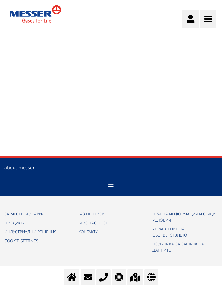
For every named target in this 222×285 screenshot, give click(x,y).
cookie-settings (21, 240)
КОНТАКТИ (88, 232)
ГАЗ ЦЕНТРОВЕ (92, 214)
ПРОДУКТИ (14, 223)
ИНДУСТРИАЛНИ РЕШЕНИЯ (30, 232)
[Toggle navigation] (111, 185)
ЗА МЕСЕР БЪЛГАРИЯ (24, 214)
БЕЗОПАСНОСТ (92, 223)
